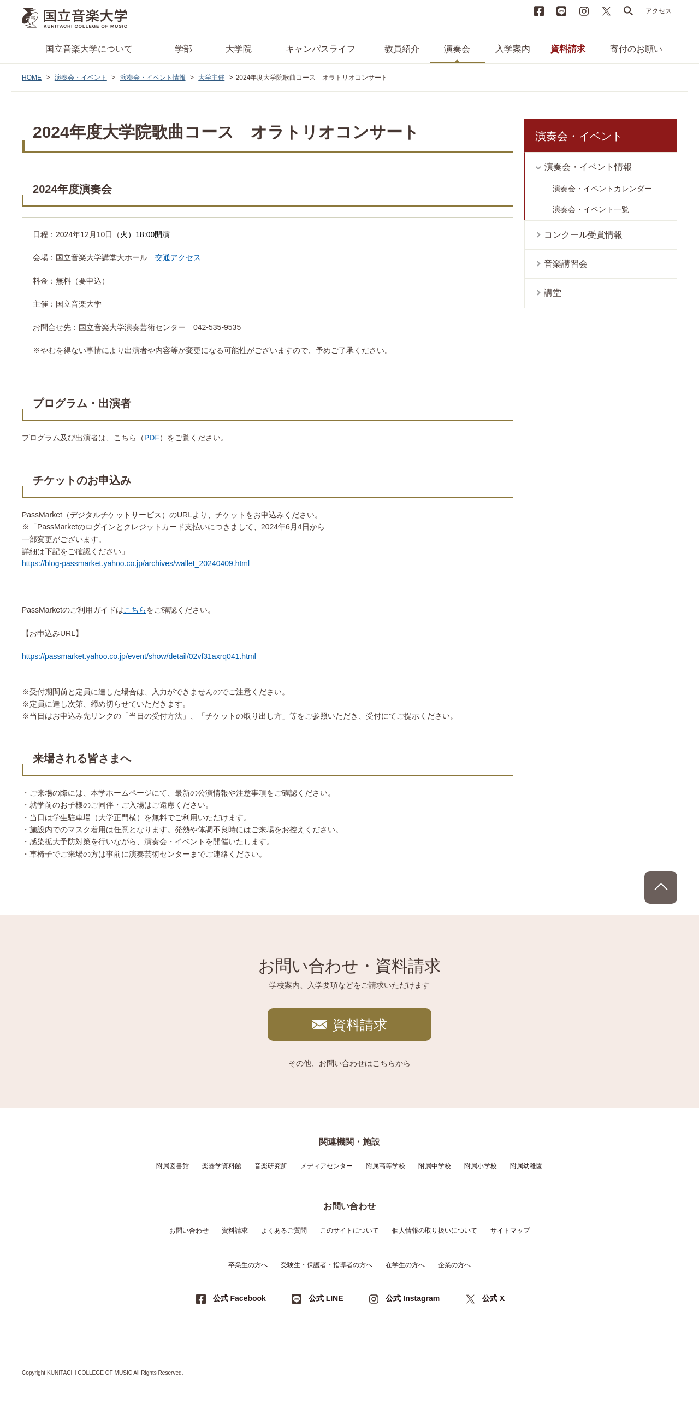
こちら (134, 609)
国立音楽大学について (89, 49)
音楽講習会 (566, 263)
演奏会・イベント (81, 77)
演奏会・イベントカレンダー (602, 188)
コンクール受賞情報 (583, 234)
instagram (584, 11)
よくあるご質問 (284, 1230)
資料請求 (567, 49)
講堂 (552, 292)
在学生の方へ (405, 1265)
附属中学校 (434, 1166)
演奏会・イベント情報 (153, 77)
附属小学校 (480, 1166)
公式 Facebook (239, 1298)
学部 (183, 49)
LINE (561, 11)
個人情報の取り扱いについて (434, 1230)
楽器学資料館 (221, 1166)
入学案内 (512, 49)
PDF (151, 437)
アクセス (658, 11)
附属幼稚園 (526, 1166)
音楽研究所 (270, 1166)
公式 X (493, 1298)
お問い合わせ (189, 1230)
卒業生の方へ (248, 1265)
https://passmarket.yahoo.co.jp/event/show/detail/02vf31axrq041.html (139, 656)
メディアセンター (326, 1166)
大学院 (239, 49)
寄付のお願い (636, 49)
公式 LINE (326, 1298)
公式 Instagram (413, 1298)
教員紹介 (401, 49)
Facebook (539, 11)
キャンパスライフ (321, 49)
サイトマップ (510, 1230)
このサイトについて (349, 1230)
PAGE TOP (660, 887)
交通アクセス (178, 257)
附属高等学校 (385, 1166)
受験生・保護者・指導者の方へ (326, 1265)
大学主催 (211, 77)
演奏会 (457, 49)
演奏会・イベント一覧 (591, 209)
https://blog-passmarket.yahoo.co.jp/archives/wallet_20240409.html (136, 563)
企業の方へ (454, 1265)
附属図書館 (172, 1166)
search (628, 11)
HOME (32, 77)
